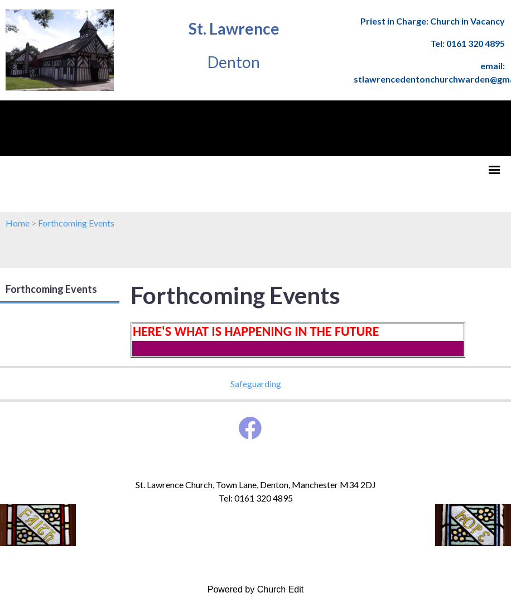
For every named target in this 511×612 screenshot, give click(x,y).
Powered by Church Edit (256, 589)
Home (18, 223)
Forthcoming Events (76, 223)
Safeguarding (255, 383)
